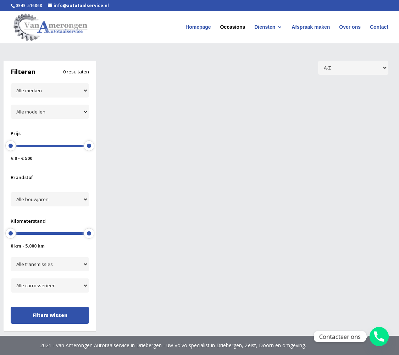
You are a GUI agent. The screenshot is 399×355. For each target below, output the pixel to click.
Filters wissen (50, 315)
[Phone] (379, 336)
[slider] (10, 145)
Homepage (198, 27)
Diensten (264, 27)
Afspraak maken (311, 27)
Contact (379, 27)
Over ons (350, 27)
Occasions (232, 27)
